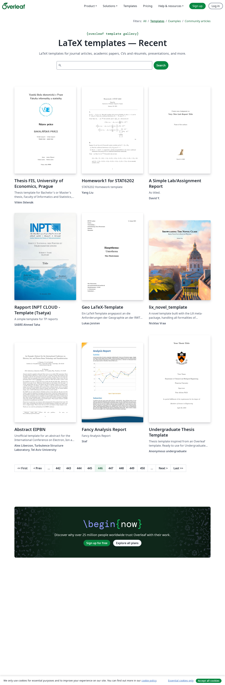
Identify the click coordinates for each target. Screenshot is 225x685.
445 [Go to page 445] (89, 468)
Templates (157, 21)
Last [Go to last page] (178, 468)
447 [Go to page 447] (110, 468)
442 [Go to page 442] (58, 468)
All (144, 21)
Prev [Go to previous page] (37, 468)
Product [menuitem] (89, 6)
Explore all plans (127, 543)
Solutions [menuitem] (109, 6)
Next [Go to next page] (163, 468)
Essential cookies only (181, 680)
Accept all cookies (208, 680)
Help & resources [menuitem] (169, 6)
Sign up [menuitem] (197, 6)
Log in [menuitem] (216, 6)
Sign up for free (96, 543)
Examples (174, 21)
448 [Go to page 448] (121, 468)
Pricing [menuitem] (147, 6)
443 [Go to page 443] (68, 468)
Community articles (198, 21)
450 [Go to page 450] (142, 468)
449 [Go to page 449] (132, 468)
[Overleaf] (13, 6)
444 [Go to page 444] (79, 468)
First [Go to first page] (22, 468)
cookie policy (149, 680)
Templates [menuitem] (130, 6)
